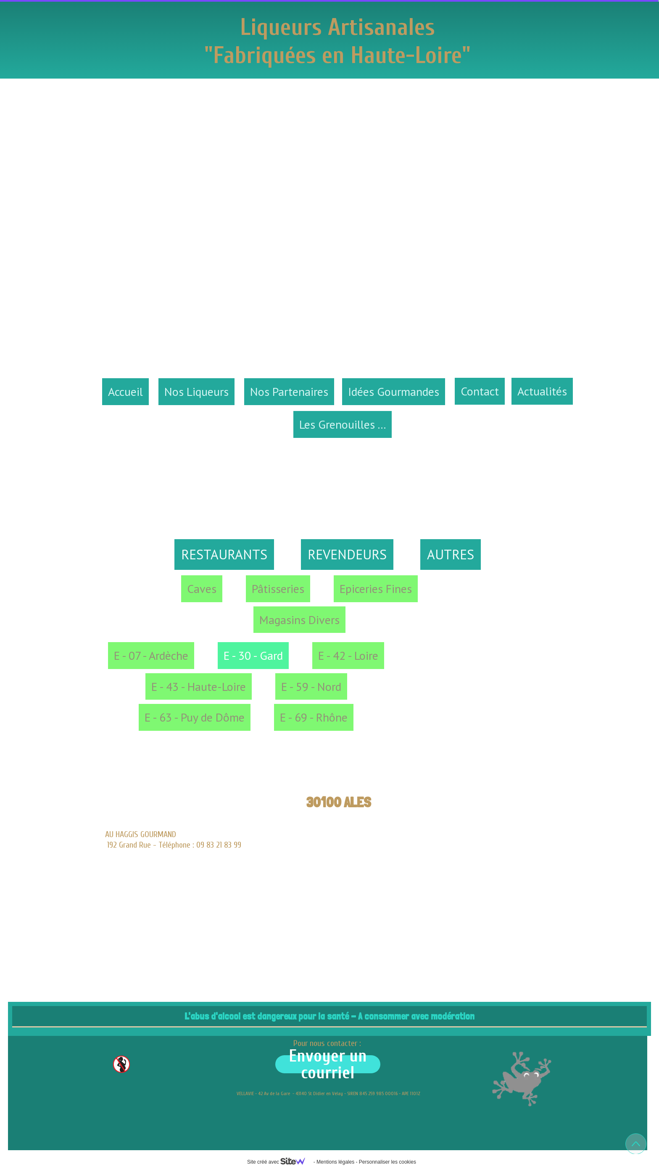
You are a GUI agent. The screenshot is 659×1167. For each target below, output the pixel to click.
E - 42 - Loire (348, 655)
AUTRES (450, 554)
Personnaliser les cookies (387, 1162)
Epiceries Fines (376, 588)
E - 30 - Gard (253, 655)
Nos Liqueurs (196, 391)
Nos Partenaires (289, 391)
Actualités (542, 391)
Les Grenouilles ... (342, 424)
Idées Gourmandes (393, 391)
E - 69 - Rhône (314, 717)
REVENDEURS (347, 554)
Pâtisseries (278, 588)
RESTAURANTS (224, 554)
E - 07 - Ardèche (151, 655)
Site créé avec (279, 1162)
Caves (201, 588)
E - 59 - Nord (311, 686)
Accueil (125, 391)
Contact (480, 391)
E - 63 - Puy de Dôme (195, 717)
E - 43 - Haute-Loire (198, 686)
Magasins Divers (299, 619)
